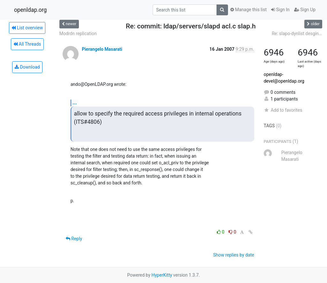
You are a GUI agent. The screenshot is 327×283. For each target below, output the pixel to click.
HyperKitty (161, 275)
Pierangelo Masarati (102, 49)
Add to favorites (283, 110)
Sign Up (305, 9)
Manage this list (248, 9)
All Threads (27, 44)
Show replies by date (233, 254)
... (74, 103)
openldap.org (30, 10)
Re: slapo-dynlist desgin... (297, 33)
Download (27, 67)
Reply (74, 238)
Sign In (280, 9)
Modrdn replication (78, 33)
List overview (27, 27)
